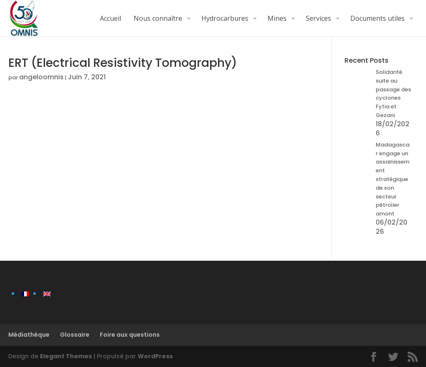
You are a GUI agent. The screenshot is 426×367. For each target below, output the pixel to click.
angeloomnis (41, 77)
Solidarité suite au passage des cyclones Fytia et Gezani (393, 93)
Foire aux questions (130, 334)
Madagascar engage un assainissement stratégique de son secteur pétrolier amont (392, 179)
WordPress (155, 356)
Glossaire (74, 334)
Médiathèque (29, 334)
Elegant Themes (66, 356)
